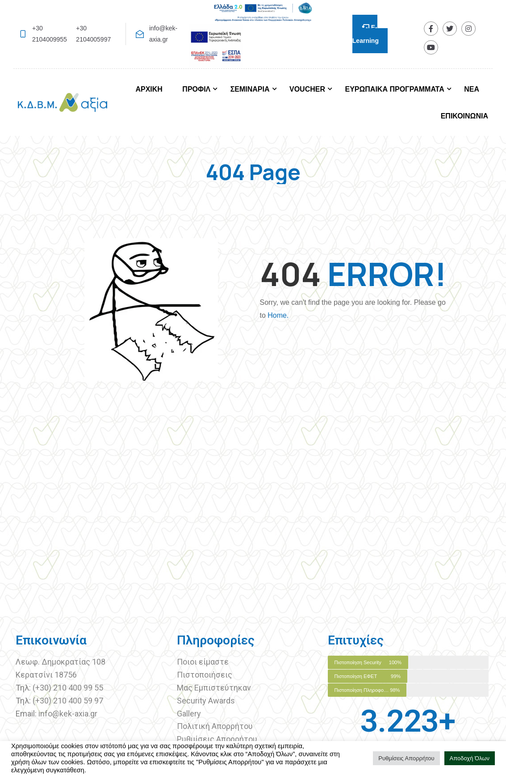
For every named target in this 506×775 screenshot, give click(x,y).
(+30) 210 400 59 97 (68, 700)
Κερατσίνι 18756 (46, 674)
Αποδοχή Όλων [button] (470, 758)
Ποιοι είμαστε (203, 661)
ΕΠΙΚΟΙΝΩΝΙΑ (464, 116)
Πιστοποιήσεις (205, 674)
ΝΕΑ (471, 89)
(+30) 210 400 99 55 (68, 687)
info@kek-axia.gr (163, 34)
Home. (278, 315)
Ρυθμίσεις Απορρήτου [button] (406, 758)
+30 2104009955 (49, 34)
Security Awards (206, 700)
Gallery (189, 713)
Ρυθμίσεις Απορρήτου (217, 739)
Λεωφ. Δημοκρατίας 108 (60, 661)
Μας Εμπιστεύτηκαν (215, 687)
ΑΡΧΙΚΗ (148, 89)
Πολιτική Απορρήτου (215, 726)
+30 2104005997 (93, 34)
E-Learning (365, 34)
